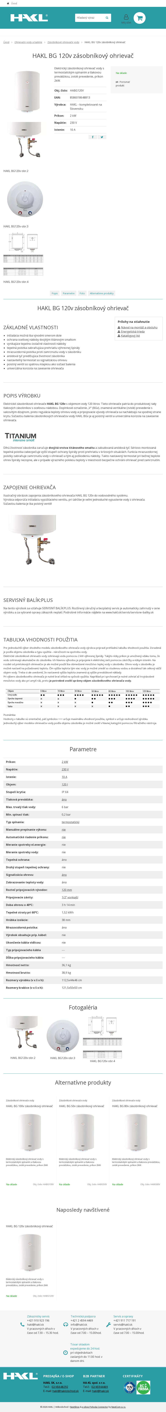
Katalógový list (130, 336)
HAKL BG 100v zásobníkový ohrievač (29, 1106)
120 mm (67, 890)
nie (64, 829)
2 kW (65, 762)
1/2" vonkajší (70, 897)
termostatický (70, 822)
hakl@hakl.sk (100, 1391)
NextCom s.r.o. (118, 1406)
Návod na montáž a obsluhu (139, 327)
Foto (82, 293)
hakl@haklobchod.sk (65, 1391)
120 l (65, 784)
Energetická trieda (133, 331)
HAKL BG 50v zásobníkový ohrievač (81, 1106)
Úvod (14, 3)
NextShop (75, 1406)
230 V (65, 769)
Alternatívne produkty (102, 293)
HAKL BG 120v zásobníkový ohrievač (29, 1226)
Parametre (69, 293)
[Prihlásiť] (126, 18)
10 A (64, 777)
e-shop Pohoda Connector (95, 1406)
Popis (55, 293)
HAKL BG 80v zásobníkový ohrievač (134, 1106)
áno (64, 799)
